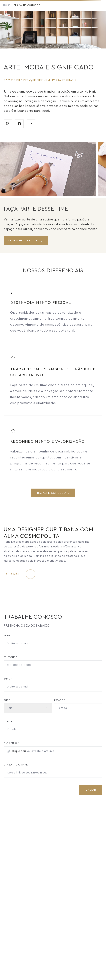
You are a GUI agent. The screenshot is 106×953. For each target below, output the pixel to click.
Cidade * (9, 721)
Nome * (8, 635)
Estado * (59, 700)
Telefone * (10, 657)
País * (7, 700)
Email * (8, 678)
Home (6, 5)
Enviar (91, 789)
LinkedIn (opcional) (16, 764)
